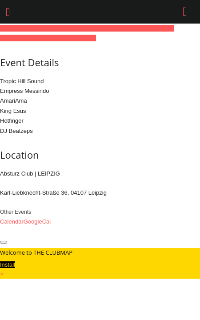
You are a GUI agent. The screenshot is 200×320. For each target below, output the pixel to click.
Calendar (12, 221)
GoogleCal (37, 221)
